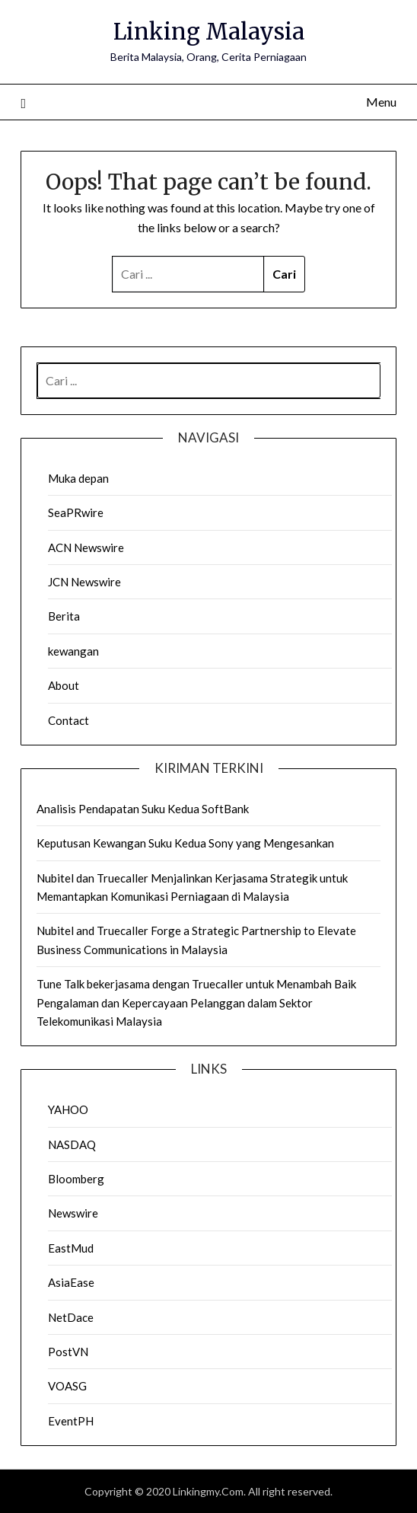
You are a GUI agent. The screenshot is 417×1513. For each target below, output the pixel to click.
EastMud (71, 1248)
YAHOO (68, 1109)
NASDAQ (72, 1144)
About (63, 685)
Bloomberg (76, 1179)
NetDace (71, 1317)
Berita (64, 616)
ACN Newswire (86, 547)
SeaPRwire (75, 512)
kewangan (73, 651)
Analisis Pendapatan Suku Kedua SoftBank (143, 809)
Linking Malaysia (208, 32)
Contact (68, 720)
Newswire (73, 1213)
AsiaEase (71, 1282)
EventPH (71, 1421)
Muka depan (78, 478)
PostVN (68, 1351)
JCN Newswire (84, 582)
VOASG (67, 1386)
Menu (381, 101)
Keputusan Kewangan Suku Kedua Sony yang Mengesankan (185, 843)
